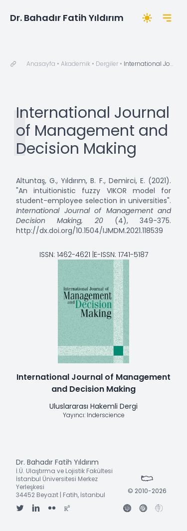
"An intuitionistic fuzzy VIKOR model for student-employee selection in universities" (93, 196)
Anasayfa (40, 63)
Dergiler (107, 63)
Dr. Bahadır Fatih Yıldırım (67, 17)
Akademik (75, 63)
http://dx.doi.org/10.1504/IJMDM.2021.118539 (89, 231)
